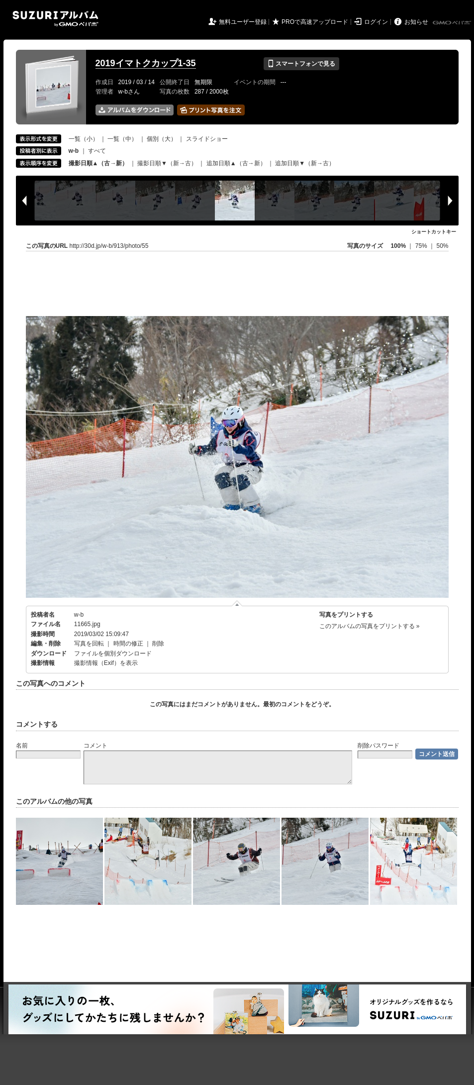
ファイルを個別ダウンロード (113, 653)
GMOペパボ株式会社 (453, 23)
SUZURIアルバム (55, 18)
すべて (97, 150)
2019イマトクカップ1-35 (145, 63)
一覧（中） (122, 138)
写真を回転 (89, 643)
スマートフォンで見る (301, 63)
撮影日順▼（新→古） (167, 163)
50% (442, 245)
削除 (158, 643)
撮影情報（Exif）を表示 (106, 662)
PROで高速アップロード (315, 21)
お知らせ (416, 21)
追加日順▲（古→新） (236, 163)
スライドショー (207, 138)
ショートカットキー (433, 231)
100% (398, 245)
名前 (22, 745)
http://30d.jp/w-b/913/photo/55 (109, 245)
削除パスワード (378, 745)
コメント (95, 745)
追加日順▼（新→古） (305, 163)
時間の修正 (128, 643)
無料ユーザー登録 (243, 21)
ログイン (376, 21)
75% (422, 245)
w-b (79, 614)
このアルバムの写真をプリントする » (369, 626)
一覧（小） (83, 138)
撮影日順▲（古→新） (98, 163)
